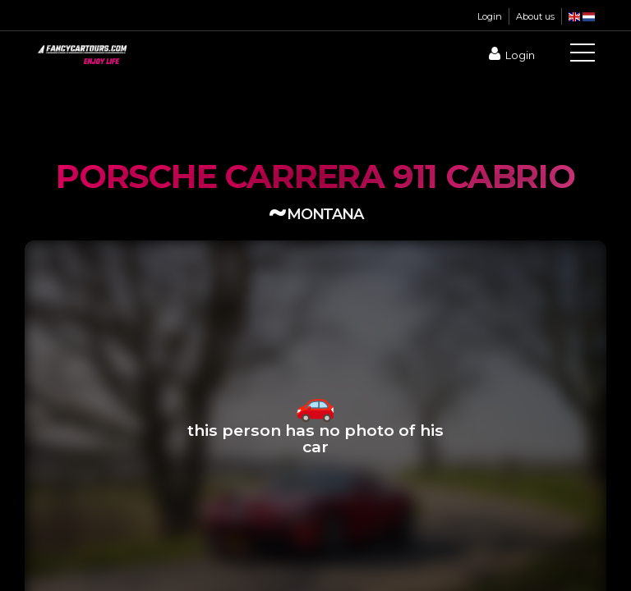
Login (489, 16)
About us (535, 16)
